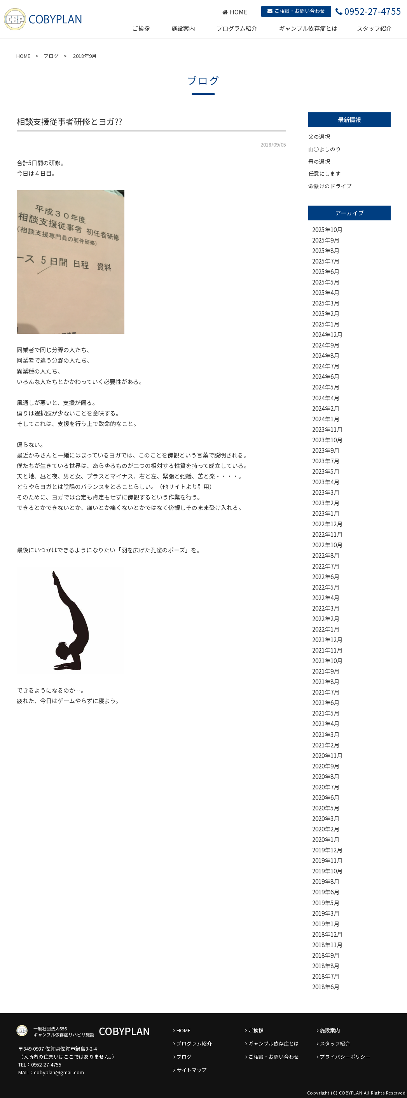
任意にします (324, 173)
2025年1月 (325, 324)
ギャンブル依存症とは (308, 28)
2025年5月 (325, 282)
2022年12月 (327, 524)
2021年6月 (325, 702)
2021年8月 (325, 681)
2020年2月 (325, 829)
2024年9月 (325, 345)
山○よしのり (324, 149)
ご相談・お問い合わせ (296, 10)
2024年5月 (325, 387)
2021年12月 (327, 639)
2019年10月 (327, 871)
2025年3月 (325, 303)
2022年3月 (325, 608)
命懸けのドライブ (330, 186)
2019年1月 (325, 924)
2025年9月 (325, 240)
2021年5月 (325, 713)
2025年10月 (327, 229)
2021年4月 (325, 723)
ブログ (51, 55)
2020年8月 (325, 776)
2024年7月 (325, 366)
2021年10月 (327, 660)
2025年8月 (325, 250)
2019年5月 (325, 903)
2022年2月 (325, 618)
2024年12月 (327, 334)
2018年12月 (327, 934)
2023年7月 (325, 461)
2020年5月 (325, 808)
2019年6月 (325, 892)
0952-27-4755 (46, 1064)
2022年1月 (325, 629)
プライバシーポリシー (345, 1056)
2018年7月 (325, 976)
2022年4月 (325, 598)
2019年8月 (325, 881)
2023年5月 (325, 471)
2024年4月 (325, 398)
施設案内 (183, 28)
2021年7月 (325, 692)
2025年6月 (325, 271)
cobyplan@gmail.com (59, 1072)
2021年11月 (327, 650)
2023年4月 (325, 482)
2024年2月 (325, 408)
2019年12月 (327, 850)
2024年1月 (325, 419)
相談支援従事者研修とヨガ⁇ (69, 121)
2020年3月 (325, 818)
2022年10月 (327, 545)
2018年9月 (325, 955)
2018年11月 (327, 945)
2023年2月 (325, 503)
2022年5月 (325, 587)
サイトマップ (191, 1070)
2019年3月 (325, 913)
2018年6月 (325, 987)
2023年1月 (325, 513)
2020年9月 (325, 766)
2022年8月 (325, 555)
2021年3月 (325, 734)
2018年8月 (325, 966)
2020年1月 (325, 839)
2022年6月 (325, 577)
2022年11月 (327, 534)
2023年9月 (325, 450)
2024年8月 (325, 355)
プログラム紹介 (237, 28)
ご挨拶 (141, 28)
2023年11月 (327, 429)
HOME (234, 12)
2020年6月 (325, 797)
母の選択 (319, 161)
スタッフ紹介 (374, 28)
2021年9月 (325, 671)
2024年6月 (325, 376)
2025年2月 (325, 313)
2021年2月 (325, 745)
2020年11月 (327, 755)
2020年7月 (325, 787)
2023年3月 (325, 492)
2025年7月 (325, 261)
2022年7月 (325, 566)
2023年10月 (327, 440)
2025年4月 (325, 292)
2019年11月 (327, 860)
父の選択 (319, 136)
